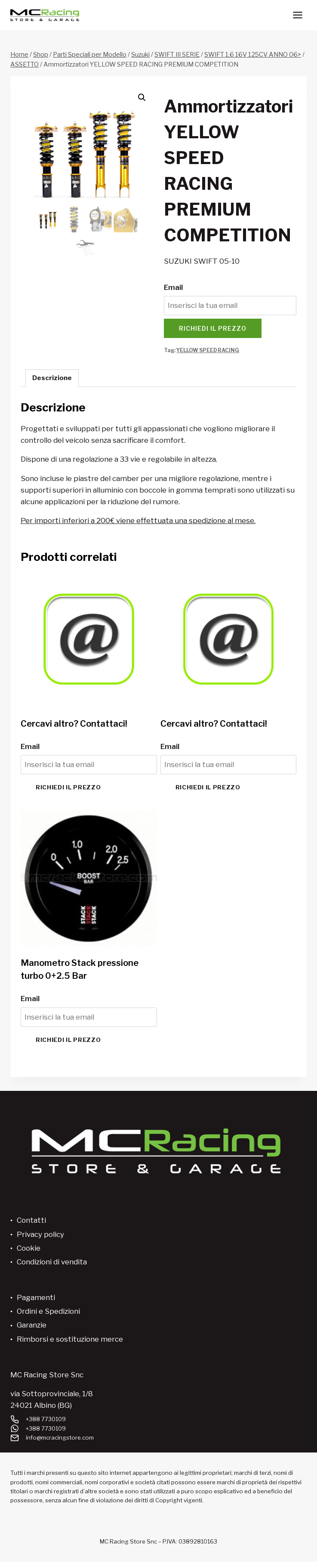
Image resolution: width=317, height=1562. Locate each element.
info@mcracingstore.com (60, 1437)
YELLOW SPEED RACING (207, 350)
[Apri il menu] (297, 15)
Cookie (28, 1248)
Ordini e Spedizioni (48, 1311)
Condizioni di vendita (52, 1262)
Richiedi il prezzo (212, 328)
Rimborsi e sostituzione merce (70, 1339)
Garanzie (31, 1325)
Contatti (31, 1220)
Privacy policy (40, 1234)
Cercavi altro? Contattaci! (74, 724)
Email (173, 287)
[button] (142, 97)
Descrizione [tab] (52, 378)
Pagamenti (36, 1297)
